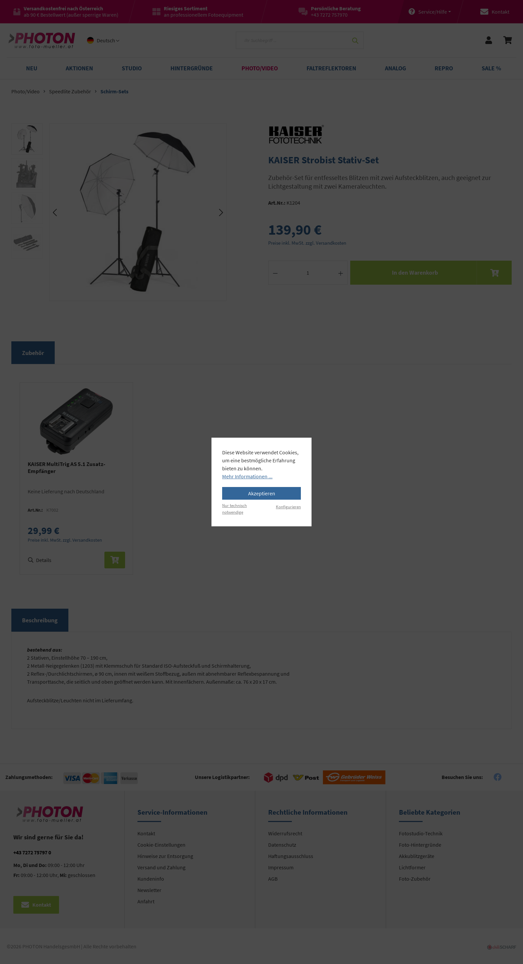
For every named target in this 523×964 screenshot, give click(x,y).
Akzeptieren (261, 493)
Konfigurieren (288, 506)
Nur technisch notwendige (234, 508)
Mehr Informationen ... (247, 476)
